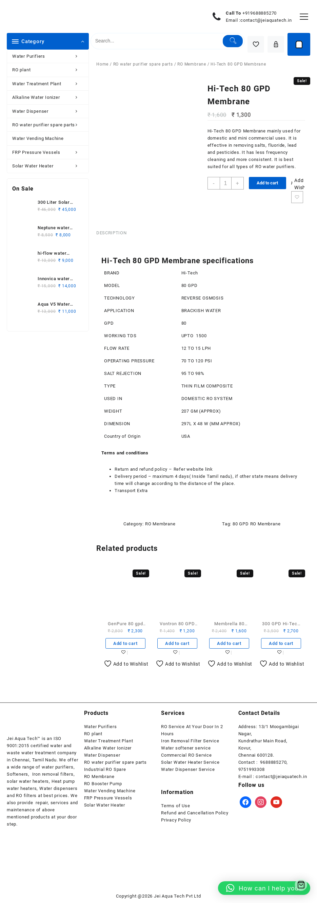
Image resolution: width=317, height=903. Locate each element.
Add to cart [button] (125, 643)
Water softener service (186, 748)
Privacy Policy (176, 820)
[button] (264, 888)
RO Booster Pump (103, 783)
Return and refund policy (141, 469)
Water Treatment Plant (48, 84)
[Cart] (299, 44)
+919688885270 (259, 13)
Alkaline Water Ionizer (48, 97)
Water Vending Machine (38, 138)
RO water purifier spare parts (48, 125)
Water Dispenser (48, 111)
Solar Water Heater (48, 166)
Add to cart (267, 182)
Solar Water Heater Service (190, 762)
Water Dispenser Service (188, 769)
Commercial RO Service (186, 755)
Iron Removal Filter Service (190, 740)
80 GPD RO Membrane (256, 523)
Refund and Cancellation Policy (195, 812)
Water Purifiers (48, 56)
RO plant (48, 70)
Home (102, 64)
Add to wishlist (297, 197)
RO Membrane (191, 64)
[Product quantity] (226, 183)
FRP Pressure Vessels (48, 152)
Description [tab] (111, 232)
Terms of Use (175, 805)
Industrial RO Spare (105, 769)
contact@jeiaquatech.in (266, 20)
